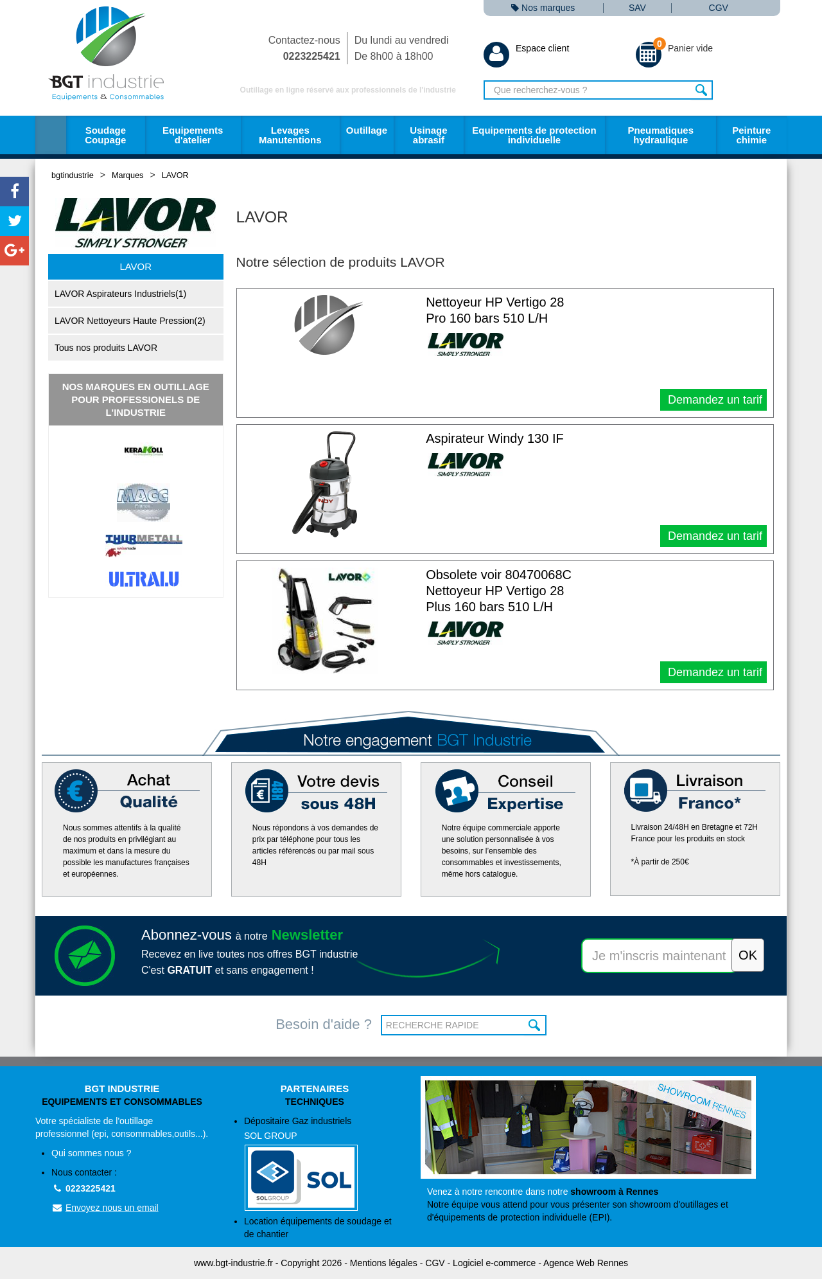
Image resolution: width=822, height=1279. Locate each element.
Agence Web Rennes (585, 1263)
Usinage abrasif (428, 135)
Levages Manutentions (290, 135)
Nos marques (543, 8)
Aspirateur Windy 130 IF (495, 438)
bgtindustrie (72, 175)
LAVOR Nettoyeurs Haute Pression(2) (130, 321)
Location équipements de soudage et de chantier (318, 1227)
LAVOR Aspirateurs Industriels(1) (120, 294)
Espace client (526, 48)
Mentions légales (383, 1263)
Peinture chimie (751, 135)
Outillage (366, 130)
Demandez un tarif (713, 399)
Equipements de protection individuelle (534, 135)
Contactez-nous (304, 48)
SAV (637, 8)
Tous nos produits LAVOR (106, 348)
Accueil (50, 135)
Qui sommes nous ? (91, 1153)
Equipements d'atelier (192, 135)
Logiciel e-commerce (494, 1263)
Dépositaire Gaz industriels (322, 1164)
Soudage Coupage (105, 135)
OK (535, 1025)
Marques (127, 175)
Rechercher (701, 90)
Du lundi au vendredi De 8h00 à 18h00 (401, 48)
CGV (718, 8)
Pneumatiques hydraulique (660, 135)
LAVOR (175, 175)
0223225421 (83, 1188)
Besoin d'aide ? (323, 1024)
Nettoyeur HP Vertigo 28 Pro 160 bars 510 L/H (495, 310)
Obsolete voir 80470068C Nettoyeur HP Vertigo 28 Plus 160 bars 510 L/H (499, 591)
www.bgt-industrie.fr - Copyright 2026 (268, 1263)
